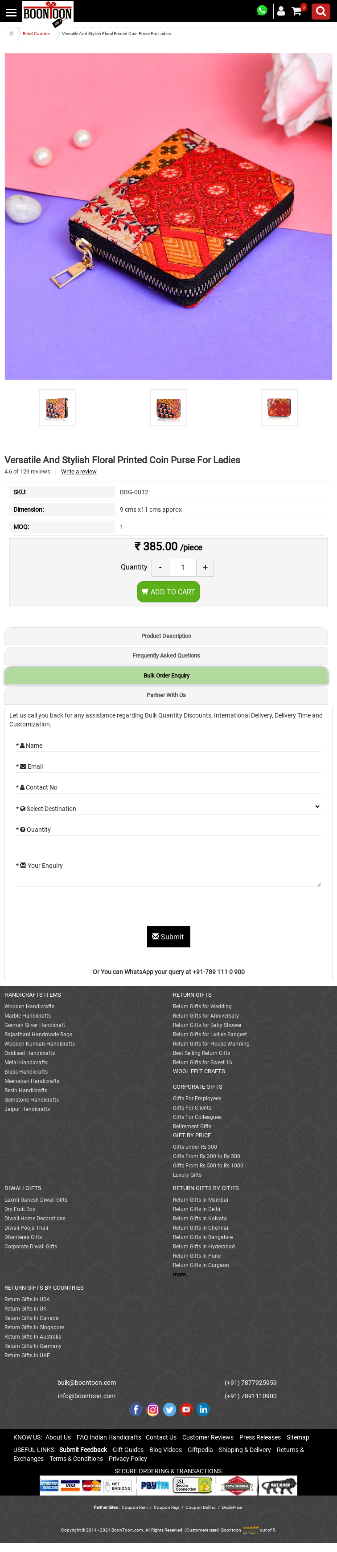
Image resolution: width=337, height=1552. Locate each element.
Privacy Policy (128, 1458)
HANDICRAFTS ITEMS (32, 994)
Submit (168, 937)
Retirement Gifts (192, 1126)
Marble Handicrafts (27, 1016)
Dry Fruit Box (19, 1209)
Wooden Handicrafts (29, 1006)
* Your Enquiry (39, 865)
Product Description (166, 636)
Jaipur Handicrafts (27, 1109)
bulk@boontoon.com (87, 1382)
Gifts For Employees (197, 1098)
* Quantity (33, 829)
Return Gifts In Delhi (196, 1209)
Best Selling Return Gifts (201, 1053)
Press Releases (260, 1437)
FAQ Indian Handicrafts (109, 1437)
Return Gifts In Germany (33, 1346)
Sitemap (298, 1437)
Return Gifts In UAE (27, 1355)
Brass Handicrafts (26, 1072)
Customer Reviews (208, 1437)
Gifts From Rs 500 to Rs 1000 (208, 1166)
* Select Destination (46, 808)
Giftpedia (200, 1449)
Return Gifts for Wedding (202, 1006)
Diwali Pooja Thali (26, 1228)
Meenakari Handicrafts (31, 1081)
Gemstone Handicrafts (31, 1100)
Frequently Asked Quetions (166, 655)
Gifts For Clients (192, 1108)
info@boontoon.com (86, 1396)
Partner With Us (166, 695)
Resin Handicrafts (25, 1090)
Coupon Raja (167, 1507)
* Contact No (37, 787)
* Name (29, 745)
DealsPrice (232, 1507)
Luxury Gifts (187, 1175)
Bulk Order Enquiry (166, 675)
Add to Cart (168, 592)
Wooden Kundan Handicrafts (39, 1044)
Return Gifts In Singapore (34, 1327)
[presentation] (84, 908)
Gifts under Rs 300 (195, 1147)
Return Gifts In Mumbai (200, 1200)
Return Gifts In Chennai (200, 1228)
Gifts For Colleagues (197, 1117)
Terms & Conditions (76, 1458)
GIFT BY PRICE (192, 1135)
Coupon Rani (135, 1507)
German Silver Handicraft (34, 1025)
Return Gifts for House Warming (211, 1044)
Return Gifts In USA (27, 1299)
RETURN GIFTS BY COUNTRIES (44, 1287)
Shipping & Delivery (245, 1449)
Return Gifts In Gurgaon (201, 1265)
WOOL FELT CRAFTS (199, 1071)
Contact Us (161, 1437)
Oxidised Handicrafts (29, 1053)
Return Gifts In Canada (31, 1318)
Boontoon (231, 1530)
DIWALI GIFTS (22, 1188)
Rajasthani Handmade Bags (38, 1034)
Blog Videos (165, 1449)
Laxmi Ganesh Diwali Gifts (35, 1200)
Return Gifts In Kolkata (200, 1218)
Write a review (79, 471)
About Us (58, 1437)
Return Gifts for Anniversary (206, 1016)
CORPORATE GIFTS (197, 1086)
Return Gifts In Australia (33, 1337)
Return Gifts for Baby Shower (207, 1025)
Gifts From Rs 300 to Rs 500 (206, 1156)
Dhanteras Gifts (23, 1237)
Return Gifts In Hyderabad (204, 1246)
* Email (29, 766)
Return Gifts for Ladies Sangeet (210, 1034)
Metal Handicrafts (26, 1062)
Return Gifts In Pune (197, 1256)
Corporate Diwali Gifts (30, 1246)
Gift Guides (128, 1449)
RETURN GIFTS (192, 994)
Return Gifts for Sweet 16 (202, 1062)
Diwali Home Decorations (35, 1218)
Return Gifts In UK (25, 1309)
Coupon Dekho (200, 1507)
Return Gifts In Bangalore (203, 1237)
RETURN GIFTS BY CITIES (206, 1188)
